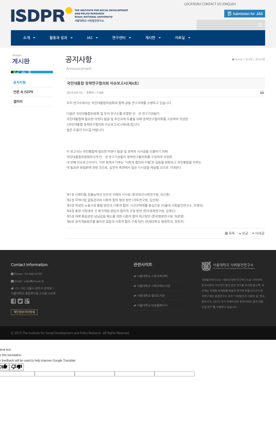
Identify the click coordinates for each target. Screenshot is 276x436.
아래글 (258, 233)
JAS (89, 37)
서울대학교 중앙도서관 (151, 295)
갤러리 (17, 101)
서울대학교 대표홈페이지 (152, 305)
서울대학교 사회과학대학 (152, 276)
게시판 (150, 37)
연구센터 (119, 37)
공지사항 (19, 82)
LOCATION (192, 4)
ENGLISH (229, 4)
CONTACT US (211, 4)
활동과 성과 (58, 37)
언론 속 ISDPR (23, 92)
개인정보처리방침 (24, 312)
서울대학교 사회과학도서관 (153, 285)
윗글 (243, 233)
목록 (230, 233)
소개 (26, 37)
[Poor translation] (16, 367)
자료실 (180, 37)
